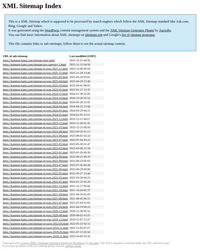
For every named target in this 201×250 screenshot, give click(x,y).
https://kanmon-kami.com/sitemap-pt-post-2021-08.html (35, 198)
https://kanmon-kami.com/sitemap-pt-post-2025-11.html (35, 72)
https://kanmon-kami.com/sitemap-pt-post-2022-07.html (35, 164)
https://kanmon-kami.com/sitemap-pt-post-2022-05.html (35, 173)
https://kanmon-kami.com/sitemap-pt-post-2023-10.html (35, 127)
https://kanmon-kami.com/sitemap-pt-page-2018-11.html (35, 236)
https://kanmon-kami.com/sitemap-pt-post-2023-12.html (35, 118)
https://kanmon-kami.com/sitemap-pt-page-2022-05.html (36, 223)
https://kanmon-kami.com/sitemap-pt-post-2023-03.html (35, 148)
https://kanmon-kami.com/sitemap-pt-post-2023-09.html (35, 131)
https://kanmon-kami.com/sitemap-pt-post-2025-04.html (35, 81)
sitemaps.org (93, 35)
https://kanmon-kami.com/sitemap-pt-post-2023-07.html (35, 139)
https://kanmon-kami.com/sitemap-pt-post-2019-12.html (35, 219)
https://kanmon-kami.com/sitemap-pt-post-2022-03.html (35, 177)
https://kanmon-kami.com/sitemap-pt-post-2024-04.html (35, 106)
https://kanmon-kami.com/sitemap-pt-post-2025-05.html (35, 77)
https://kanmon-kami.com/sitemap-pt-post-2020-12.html (35, 211)
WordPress (52, 30)
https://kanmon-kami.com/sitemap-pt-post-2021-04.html (35, 206)
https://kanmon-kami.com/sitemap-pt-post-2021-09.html (35, 194)
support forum (73, 246)
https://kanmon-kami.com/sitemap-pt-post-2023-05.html (35, 144)
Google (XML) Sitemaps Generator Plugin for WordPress (52, 243)
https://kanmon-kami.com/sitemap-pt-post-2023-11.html (35, 123)
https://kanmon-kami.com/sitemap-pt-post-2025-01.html (35, 89)
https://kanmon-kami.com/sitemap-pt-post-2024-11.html (35, 93)
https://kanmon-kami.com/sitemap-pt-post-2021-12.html (35, 185)
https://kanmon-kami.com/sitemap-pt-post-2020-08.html (35, 215)
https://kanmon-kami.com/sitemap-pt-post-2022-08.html (35, 160)
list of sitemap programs (138, 35)
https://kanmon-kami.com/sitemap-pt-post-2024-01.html (35, 114)
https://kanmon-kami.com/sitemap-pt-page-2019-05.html (36, 232)
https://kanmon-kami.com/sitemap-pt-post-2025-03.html (35, 85)
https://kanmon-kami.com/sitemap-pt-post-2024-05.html (35, 102)
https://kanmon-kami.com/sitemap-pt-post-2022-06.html (35, 169)
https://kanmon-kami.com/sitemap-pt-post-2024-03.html (35, 110)
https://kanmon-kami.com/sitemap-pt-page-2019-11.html (35, 227)
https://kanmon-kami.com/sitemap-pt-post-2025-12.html (35, 68)
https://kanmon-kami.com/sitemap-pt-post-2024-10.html (35, 97)
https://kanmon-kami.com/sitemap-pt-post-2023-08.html (35, 135)
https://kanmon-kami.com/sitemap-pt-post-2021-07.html (35, 202)
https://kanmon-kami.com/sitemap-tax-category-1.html (34, 64)
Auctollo (165, 30)
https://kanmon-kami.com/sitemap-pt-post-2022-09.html (35, 156)
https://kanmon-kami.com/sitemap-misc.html (29, 60)
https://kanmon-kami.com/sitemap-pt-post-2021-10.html (35, 190)
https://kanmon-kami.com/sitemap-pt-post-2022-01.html (35, 181)
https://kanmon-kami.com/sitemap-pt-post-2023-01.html (35, 152)
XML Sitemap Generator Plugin (132, 30)
